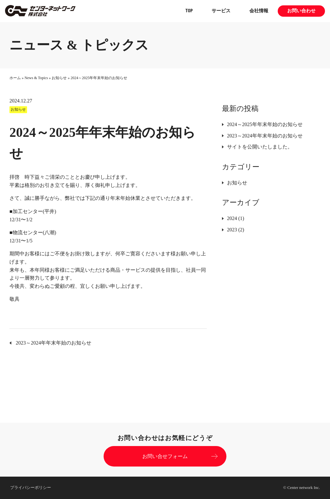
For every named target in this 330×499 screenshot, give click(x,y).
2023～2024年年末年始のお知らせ (265, 135)
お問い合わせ (301, 11)
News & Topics (36, 78)
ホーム (15, 78)
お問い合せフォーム (165, 456)
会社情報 (258, 11)
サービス (221, 11)
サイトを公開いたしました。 (260, 146)
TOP (189, 11)
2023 (232, 229)
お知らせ (59, 78)
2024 (232, 218)
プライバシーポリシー (30, 487)
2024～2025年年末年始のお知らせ (265, 124)
